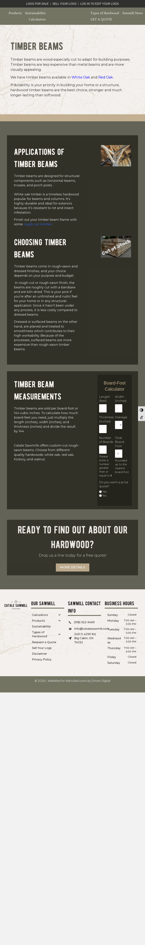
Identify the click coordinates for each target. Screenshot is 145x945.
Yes (104, 491)
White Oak (81, 77)
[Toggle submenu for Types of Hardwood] (59, 634)
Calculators (37, 19)
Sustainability (35, 13)
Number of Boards (106, 440)
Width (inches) (121, 399)
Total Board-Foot (120, 442)
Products (15, 13)
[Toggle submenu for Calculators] (59, 615)
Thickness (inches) (106, 419)
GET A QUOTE (101, 19)
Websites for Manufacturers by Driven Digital (78, 680)
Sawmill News (132, 13)
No (104, 495)
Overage (121, 417)
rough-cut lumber (38, 224)
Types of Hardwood (104, 13)
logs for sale (37, 3)
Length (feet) (104, 399)
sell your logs (64, 3)
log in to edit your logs (99, 3)
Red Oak (105, 77)
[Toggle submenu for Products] (59, 620)
